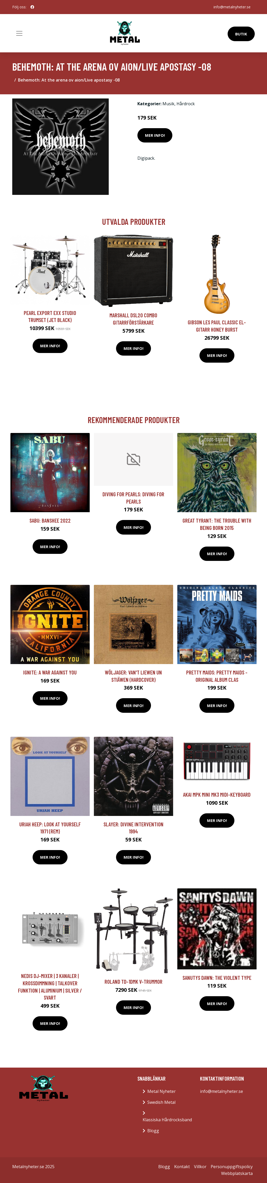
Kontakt (182, 1166)
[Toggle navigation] (19, 33)
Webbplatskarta (237, 1173)
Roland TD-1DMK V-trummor (133, 981)
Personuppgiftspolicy (232, 1166)
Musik (168, 104)
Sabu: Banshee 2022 (50, 520)
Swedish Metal (161, 1102)
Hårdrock (186, 104)
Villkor (200, 1166)
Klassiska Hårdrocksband (167, 1120)
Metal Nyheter (161, 1091)
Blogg (153, 1131)
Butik (241, 33)
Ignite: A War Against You (50, 672)
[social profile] (32, 7)
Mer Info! (155, 135)
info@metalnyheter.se (232, 6)
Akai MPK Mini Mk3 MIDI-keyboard (217, 794)
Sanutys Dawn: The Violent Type (217, 977)
